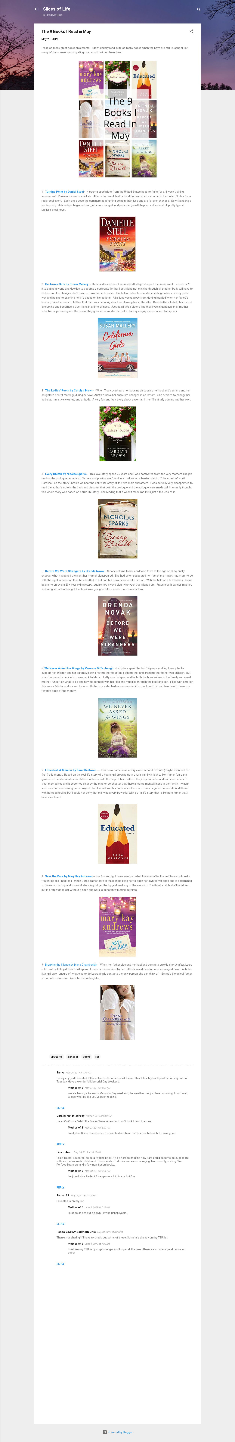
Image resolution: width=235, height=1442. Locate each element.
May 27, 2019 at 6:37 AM (97, 1087)
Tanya (60, 1072)
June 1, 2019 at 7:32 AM (97, 1207)
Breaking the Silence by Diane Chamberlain (71, 964)
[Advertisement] (118, 1389)
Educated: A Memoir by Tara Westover (70, 770)
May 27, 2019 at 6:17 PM (97, 1127)
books (87, 1056)
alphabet (72, 1056)
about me (57, 1056)
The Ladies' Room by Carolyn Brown (69, 390)
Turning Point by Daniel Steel (64, 191)
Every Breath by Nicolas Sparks (66, 474)
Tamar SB (63, 1195)
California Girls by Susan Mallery (66, 284)
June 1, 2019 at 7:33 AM (97, 1243)
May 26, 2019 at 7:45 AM (78, 1072)
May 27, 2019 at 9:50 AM (99, 1115)
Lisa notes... (65, 1152)
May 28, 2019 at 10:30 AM (87, 1152)
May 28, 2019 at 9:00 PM (83, 1195)
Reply (60, 1107)
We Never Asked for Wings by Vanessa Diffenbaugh (78, 668)
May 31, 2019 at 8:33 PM (110, 1232)
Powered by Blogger (117, 1432)
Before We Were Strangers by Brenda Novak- (75, 571)
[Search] (199, 10)
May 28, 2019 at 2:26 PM (97, 1170)
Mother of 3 (75, 1087)
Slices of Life (56, 9)
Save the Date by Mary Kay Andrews (68, 876)
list (97, 1056)
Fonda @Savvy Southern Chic (76, 1232)
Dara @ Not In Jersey (71, 1115)
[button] (191, 32)
